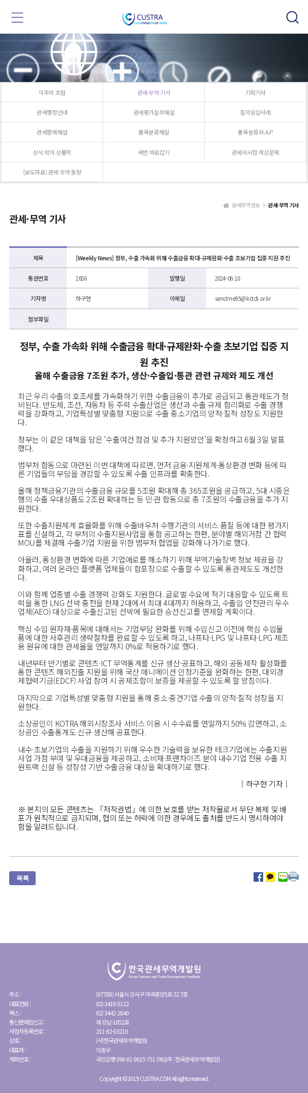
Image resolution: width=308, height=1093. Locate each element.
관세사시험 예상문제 (255, 152)
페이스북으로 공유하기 (258, 877)
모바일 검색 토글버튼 (292, 17)
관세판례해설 (52, 132)
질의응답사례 (255, 112)
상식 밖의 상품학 (52, 152)
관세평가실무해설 (154, 112)
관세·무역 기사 (154, 92)
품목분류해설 (153, 132)
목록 (22, 878)
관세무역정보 (246, 205)
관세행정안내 (52, 112)
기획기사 (255, 92)
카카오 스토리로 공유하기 (270, 877)
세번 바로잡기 (154, 152)
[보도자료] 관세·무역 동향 (52, 172)
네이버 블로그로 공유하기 (283, 877)
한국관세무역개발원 (154, 19)
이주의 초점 (52, 92)
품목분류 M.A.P (255, 132)
